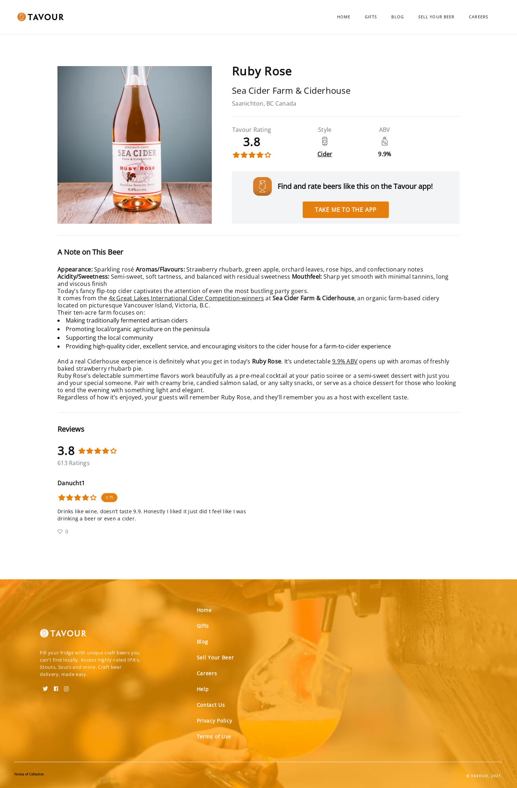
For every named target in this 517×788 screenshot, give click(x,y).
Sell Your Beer (436, 16)
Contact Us (211, 704)
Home (343, 16)
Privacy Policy (214, 720)
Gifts (371, 16)
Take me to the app (346, 210)
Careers (478, 16)
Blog (397, 16)
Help (203, 689)
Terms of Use (214, 736)
